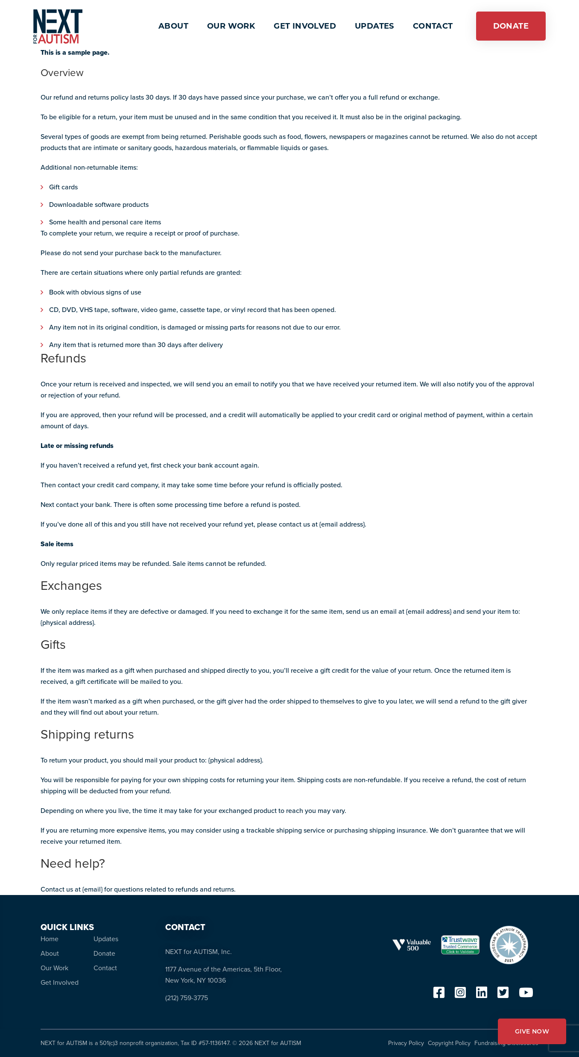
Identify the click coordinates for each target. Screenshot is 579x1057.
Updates (106, 939)
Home (49, 939)
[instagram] (460, 995)
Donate (104, 953)
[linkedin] (481, 995)
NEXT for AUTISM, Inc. (198, 952)
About (50, 953)
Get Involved (60, 982)
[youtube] (526, 995)
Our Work (54, 968)
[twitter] (503, 995)
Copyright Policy (449, 1043)
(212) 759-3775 (186, 998)
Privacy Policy (406, 1043)
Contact (105, 968)
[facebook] (438, 995)
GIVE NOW (532, 1031)
